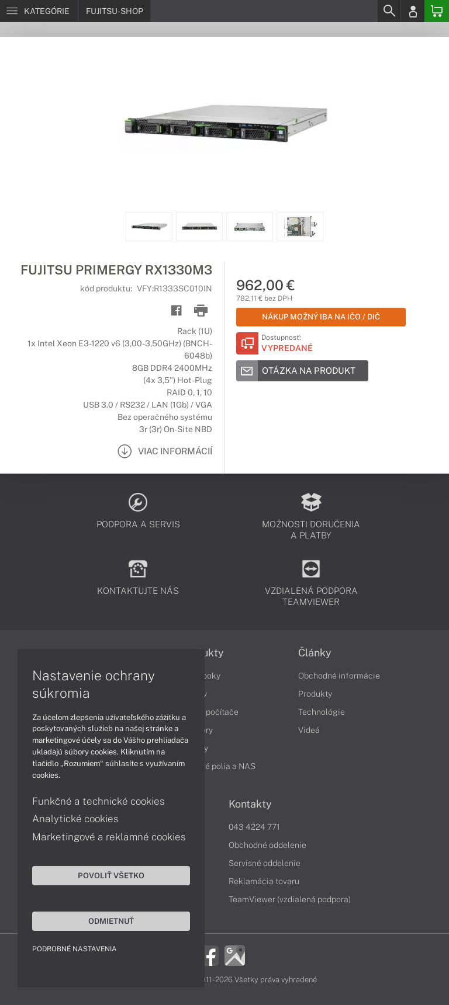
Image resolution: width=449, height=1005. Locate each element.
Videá (309, 730)
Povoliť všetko (111, 875)
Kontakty (250, 804)
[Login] (412, 11)
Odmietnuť (111, 921)
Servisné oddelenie (265, 863)
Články (314, 653)
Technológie (321, 712)
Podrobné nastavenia (74, 949)
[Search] (388, 11)
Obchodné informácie (339, 675)
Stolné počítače (209, 712)
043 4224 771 (254, 827)
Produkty (315, 693)
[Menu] (39, 11)
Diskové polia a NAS (217, 766)
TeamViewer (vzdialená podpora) (290, 899)
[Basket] (436, 11)
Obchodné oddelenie (267, 845)
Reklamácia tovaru (264, 881)
